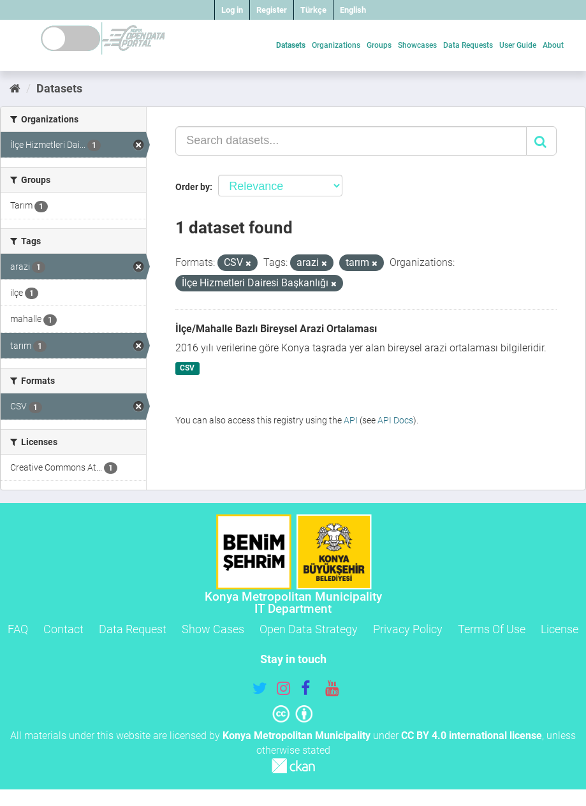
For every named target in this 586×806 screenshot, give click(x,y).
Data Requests (468, 45)
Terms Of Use (491, 629)
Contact (63, 629)
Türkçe (313, 10)
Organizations (336, 45)
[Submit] (541, 141)
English (353, 10)
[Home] (15, 88)
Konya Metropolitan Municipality (296, 735)
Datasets (290, 45)
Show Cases (213, 629)
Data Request (132, 629)
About (553, 45)
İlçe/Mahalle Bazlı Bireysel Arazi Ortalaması (276, 329)
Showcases (417, 45)
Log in (232, 10)
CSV (187, 368)
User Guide (517, 45)
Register (271, 10)
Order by (192, 187)
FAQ (18, 629)
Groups (379, 45)
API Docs (395, 420)
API (351, 420)
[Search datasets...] (351, 141)
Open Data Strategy (309, 629)
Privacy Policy (408, 629)
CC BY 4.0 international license (471, 735)
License (559, 629)
